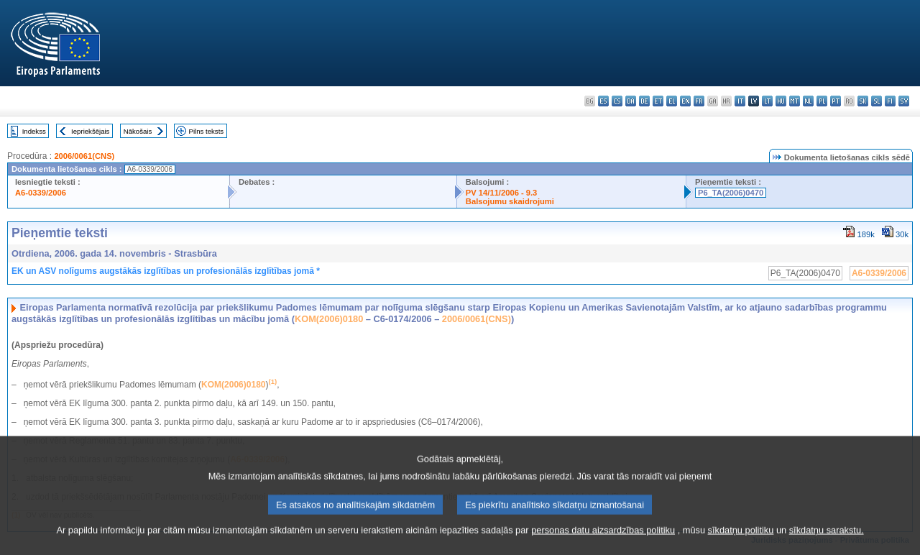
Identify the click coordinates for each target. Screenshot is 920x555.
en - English (685, 101)
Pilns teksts (206, 131)
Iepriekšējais (90, 131)
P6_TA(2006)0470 (730, 192)
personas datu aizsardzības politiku (603, 546)
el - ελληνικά (671, 101)
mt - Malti (794, 101)
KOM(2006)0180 (329, 318)
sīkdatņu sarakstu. (826, 546)
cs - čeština (617, 101)
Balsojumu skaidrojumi (510, 201)
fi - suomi (890, 101)
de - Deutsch (644, 101)
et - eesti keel (658, 101)
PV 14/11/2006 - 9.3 (502, 192)
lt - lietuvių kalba (767, 101)
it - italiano (740, 101)
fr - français (699, 101)
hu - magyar (781, 101)
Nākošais (138, 131)
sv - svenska (903, 101)
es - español (603, 101)
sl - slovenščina (876, 101)
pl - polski (821, 101)
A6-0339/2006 (40, 192)
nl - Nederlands (808, 101)
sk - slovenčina (862, 101)
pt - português (835, 101)
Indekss (34, 131)
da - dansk (630, 101)
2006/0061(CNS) (84, 156)
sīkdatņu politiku (741, 546)
